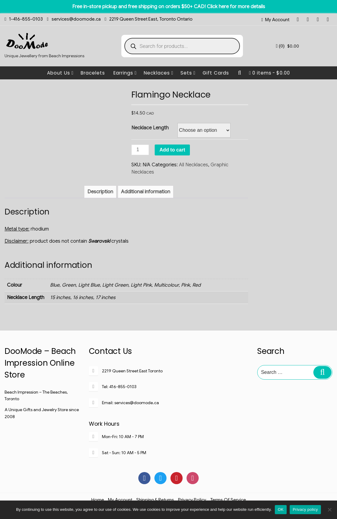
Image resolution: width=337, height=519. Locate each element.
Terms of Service (228, 500)
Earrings (125, 73)
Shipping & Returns (155, 500)
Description (100, 192)
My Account (277, 19)
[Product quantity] (140, 150)
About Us (60, 73)
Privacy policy (305, 509)
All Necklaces (193, 165)
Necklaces (159, 73)
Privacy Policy (192, 500)
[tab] (100, 191)
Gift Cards (216, 73)
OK (281, 509)
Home (97, 500)
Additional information (145, 192)
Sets (188, 73)
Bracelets (93, 73)
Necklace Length (150, 128)
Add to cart (172, 149)
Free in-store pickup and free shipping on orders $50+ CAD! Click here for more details (168, 7)
